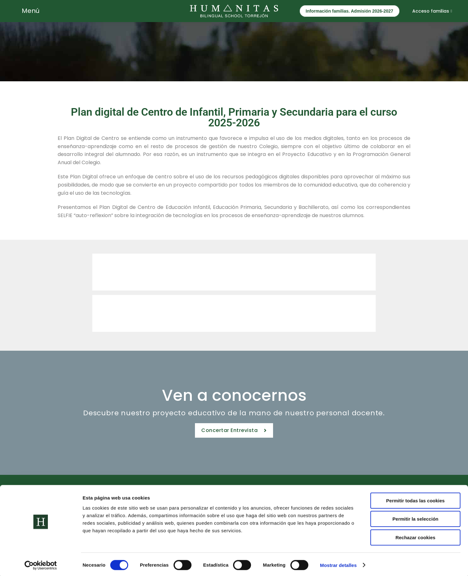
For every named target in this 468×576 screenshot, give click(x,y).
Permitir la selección (415, 517)
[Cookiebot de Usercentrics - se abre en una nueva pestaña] (40, 563)
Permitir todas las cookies (415, 499)
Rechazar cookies (416, 536)
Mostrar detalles (338, 563)
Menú (30, 10)
